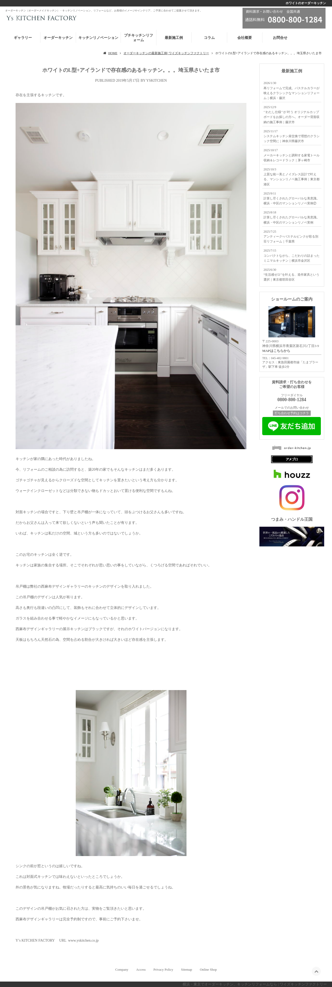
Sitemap (186, 969)
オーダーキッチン (58, 38)
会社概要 (244, 38)
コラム (209, 38)
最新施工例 (174, 38)
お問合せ (280, 38)
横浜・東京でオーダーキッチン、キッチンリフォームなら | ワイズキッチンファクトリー (255, 984)
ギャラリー (23, 38)
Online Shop (208, 969)
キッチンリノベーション (98, 38)
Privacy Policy (163, 969)
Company (121, 969)
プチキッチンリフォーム (138, 37)
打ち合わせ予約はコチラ (292, 413)
